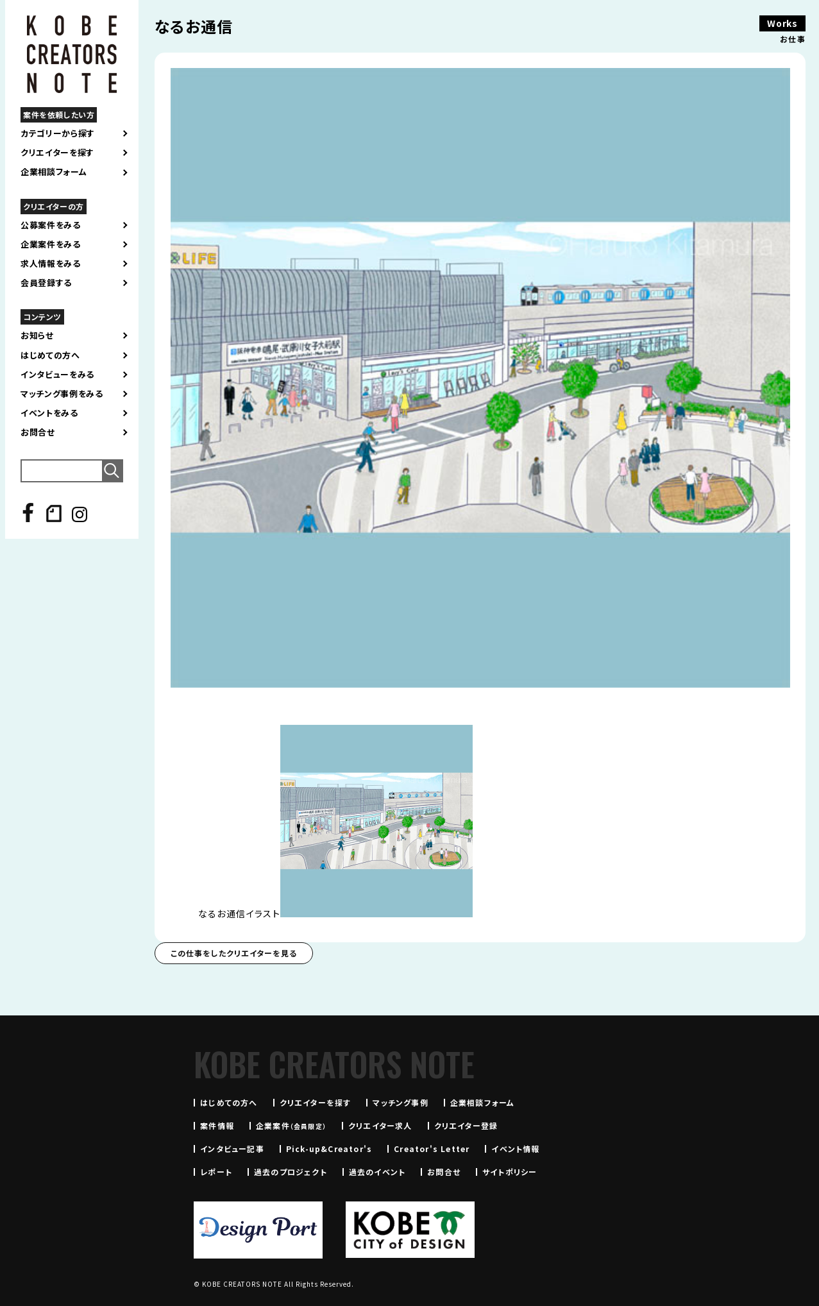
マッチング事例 (400, 1102)
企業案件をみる (51, 244)
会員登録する (46, 283)
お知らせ (37, 335)
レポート (216, 1171)
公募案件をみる (51, 225)
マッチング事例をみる (62, 394)
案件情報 (217, 1125)
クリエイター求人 (380, 1125)
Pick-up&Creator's (329, 1148)
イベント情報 (515, 1148)
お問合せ (38, 432)
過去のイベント (377, 1171)
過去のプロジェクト (290, 1171)
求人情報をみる (51, 263)
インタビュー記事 (232, 1148)
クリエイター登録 (466, 1125)
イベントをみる (49, 413)
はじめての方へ (50, 355)
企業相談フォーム (54, 172)
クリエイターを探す (57, 152)
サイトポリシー (509, 1171)
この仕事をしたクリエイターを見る (234, 952)
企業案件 (291, 1125)
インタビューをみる (57, 374)
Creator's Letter (431, 1148)
